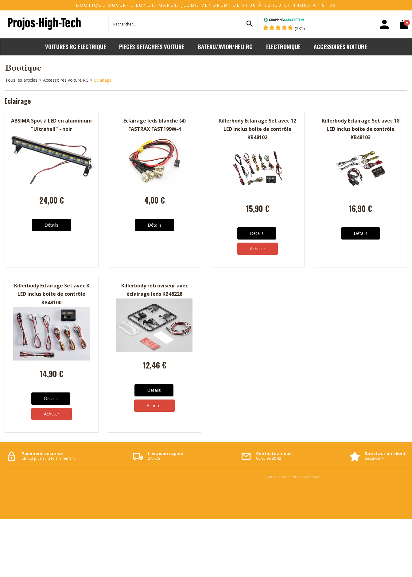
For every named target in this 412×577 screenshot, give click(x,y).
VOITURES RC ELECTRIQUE (75, 46)
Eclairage (103, 80)
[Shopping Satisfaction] (284, 20)
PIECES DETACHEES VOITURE (151, 46)
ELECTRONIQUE (283, 46)
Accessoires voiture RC (65, 80)
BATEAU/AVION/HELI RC (225, 46)
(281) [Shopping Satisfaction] (300, 28)
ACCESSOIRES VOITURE (340, 46)
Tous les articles (21, 80)
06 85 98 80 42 (268, 458)
